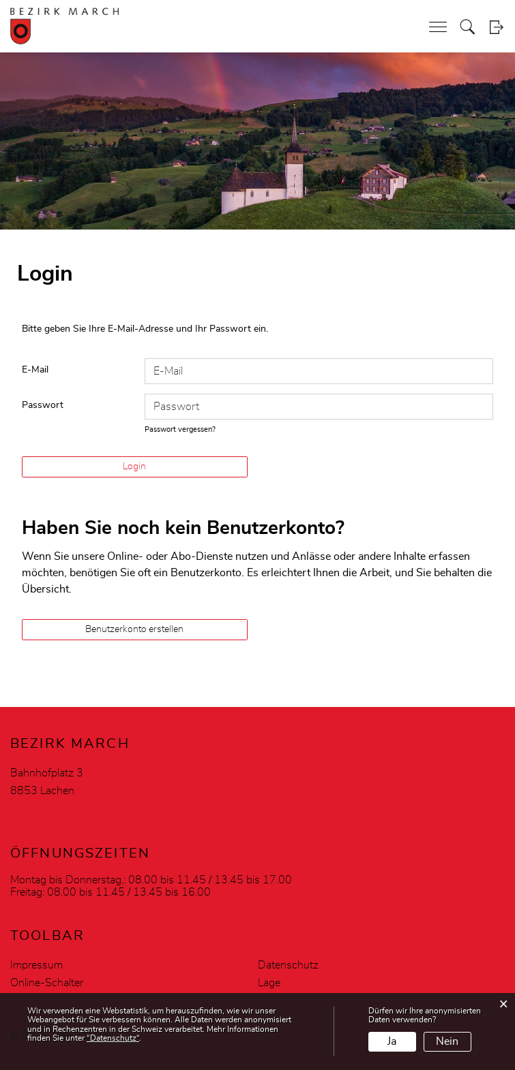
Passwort (42, 405)
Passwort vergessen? (180, 429)
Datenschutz (288, 965)
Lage (269, 982)
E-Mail (35, 370)
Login (496, 27)
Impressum (36, 965)
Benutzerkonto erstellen (134, 629)
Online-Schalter (46, 982)
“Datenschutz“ (113, 1038)
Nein (447, 1041)
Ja (391, 1041)
